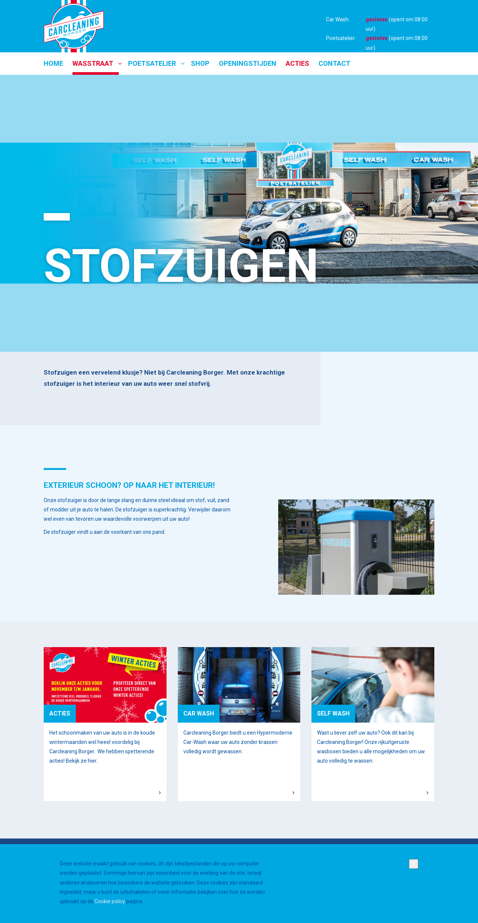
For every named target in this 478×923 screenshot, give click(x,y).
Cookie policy (109, 908)
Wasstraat (92, 63)
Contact (334, 63)
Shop (200, 63)
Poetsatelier (152, 63)
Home (53, 63)
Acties (297, 63)
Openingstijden (247, 63)
